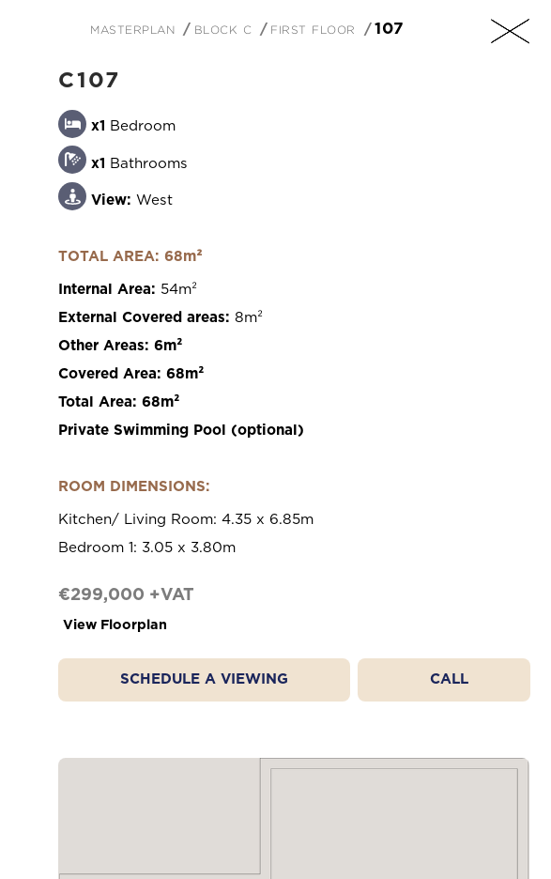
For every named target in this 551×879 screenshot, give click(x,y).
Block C (223, 28)
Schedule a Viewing (204, 679)
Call (449, 679)
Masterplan (132, 28)
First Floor (313, 28)
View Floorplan (115, 625)
